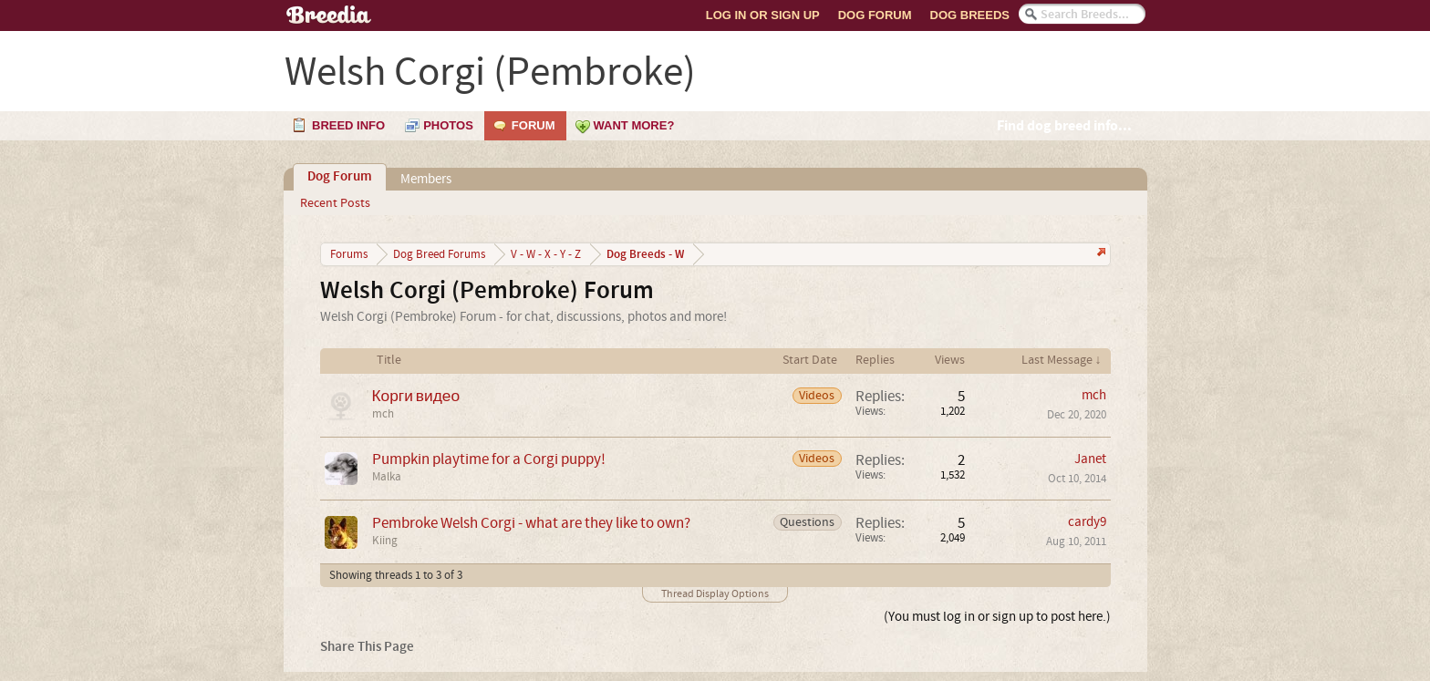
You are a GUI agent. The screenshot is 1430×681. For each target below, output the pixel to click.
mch (383, 414)
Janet (1090, 459)
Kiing (385, 540)
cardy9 (1087, 522)
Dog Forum (875, 15)
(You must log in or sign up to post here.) (997, 616)
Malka (386, 476)
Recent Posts (335, 203)
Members (425, 179)
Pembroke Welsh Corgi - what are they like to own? (531, 522)
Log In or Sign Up (763, 15)
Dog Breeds (970, 15)
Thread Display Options (715, 594)
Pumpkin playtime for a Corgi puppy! (489, 459)
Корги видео (416, 396)
